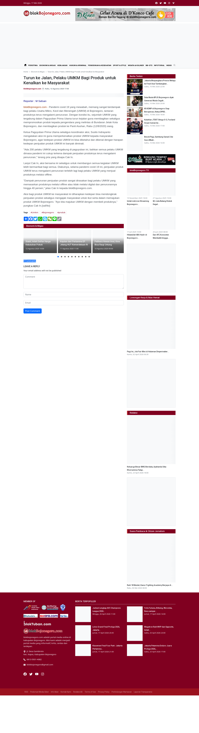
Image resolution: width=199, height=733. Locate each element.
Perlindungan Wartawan (122, 692)
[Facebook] (25, 673)
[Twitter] (31, 673)
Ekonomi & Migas (47, 65)
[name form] (73, 294)
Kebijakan (62, 65)
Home (25, 72)
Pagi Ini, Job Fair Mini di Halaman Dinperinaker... (148, 352)
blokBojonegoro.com (32, 88)
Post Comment (32, 310)
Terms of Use (90, 692)
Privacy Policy (103, 692)
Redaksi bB (78, 692)
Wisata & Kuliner (136, 65)
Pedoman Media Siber (39, 692)
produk (62, 212)
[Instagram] (42, 673)
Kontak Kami (66, 692)
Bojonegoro (48, 212)
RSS (26, 692)
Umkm (35, 212)
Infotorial (159, 65)
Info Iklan (55, 692)
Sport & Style (119, 65)
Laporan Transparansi (143, 692)
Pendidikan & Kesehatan (99, 65)
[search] (174, 65)
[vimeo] (173, 3)
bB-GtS (149, 65)
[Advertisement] (99, 42)
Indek (169, 65)
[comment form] (73, 281)
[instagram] (169, 3)
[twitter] (161, 3)
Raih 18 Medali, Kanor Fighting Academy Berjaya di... (150, 585)
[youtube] (165, 3)
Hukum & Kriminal (77, 65)
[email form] (73, 302)
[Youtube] (37, 673)
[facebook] (156, 3)
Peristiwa (33, 65)
